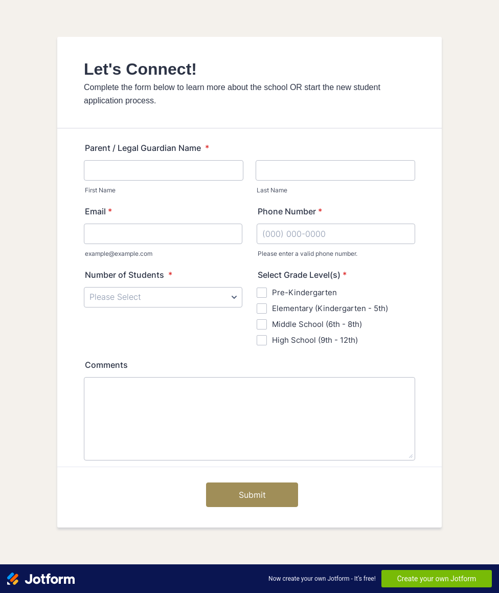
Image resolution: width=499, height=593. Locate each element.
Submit (252, 495)
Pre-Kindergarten (304, 292)
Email (98, 211)
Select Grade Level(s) (302, 275)
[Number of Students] (163, 297)
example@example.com (118, 253)
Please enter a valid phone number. (307, 253)
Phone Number (290, 211)
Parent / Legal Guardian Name (147, 148)
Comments (106, 365)
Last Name (272, 190)
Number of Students (128, 275)
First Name (100, 190)
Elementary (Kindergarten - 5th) (330, 308)
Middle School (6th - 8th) (317, 324)
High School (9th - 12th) (315, 340)
